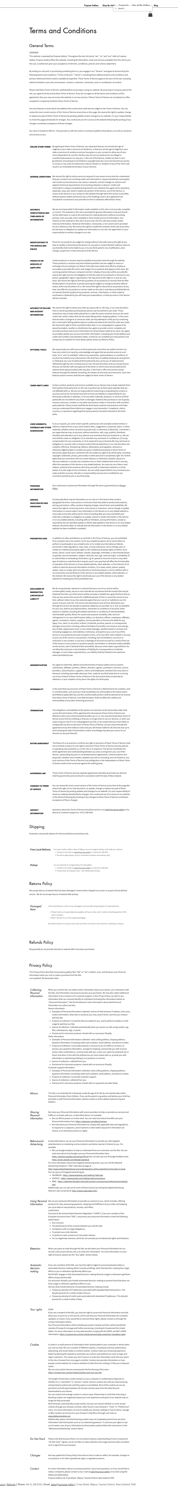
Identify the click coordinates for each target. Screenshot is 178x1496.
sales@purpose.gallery (115, 809)
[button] (150, 14)
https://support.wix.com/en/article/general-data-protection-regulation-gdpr (92, 1334)
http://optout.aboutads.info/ (84, 1190)
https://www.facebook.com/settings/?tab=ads (83, 1175)
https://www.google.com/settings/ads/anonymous (83, 1178)
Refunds (11, 1484)
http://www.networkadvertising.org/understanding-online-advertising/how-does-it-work (86, 1169)
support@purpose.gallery (74, 912)
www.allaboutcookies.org (59, 1416)
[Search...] (132, 8)
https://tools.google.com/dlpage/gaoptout (70, 1159)
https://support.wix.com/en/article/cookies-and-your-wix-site (75, 1372)
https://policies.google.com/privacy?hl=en (70, 1156)
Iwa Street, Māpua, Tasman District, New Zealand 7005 (107, 1484)
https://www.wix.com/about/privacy (91, 1121)
